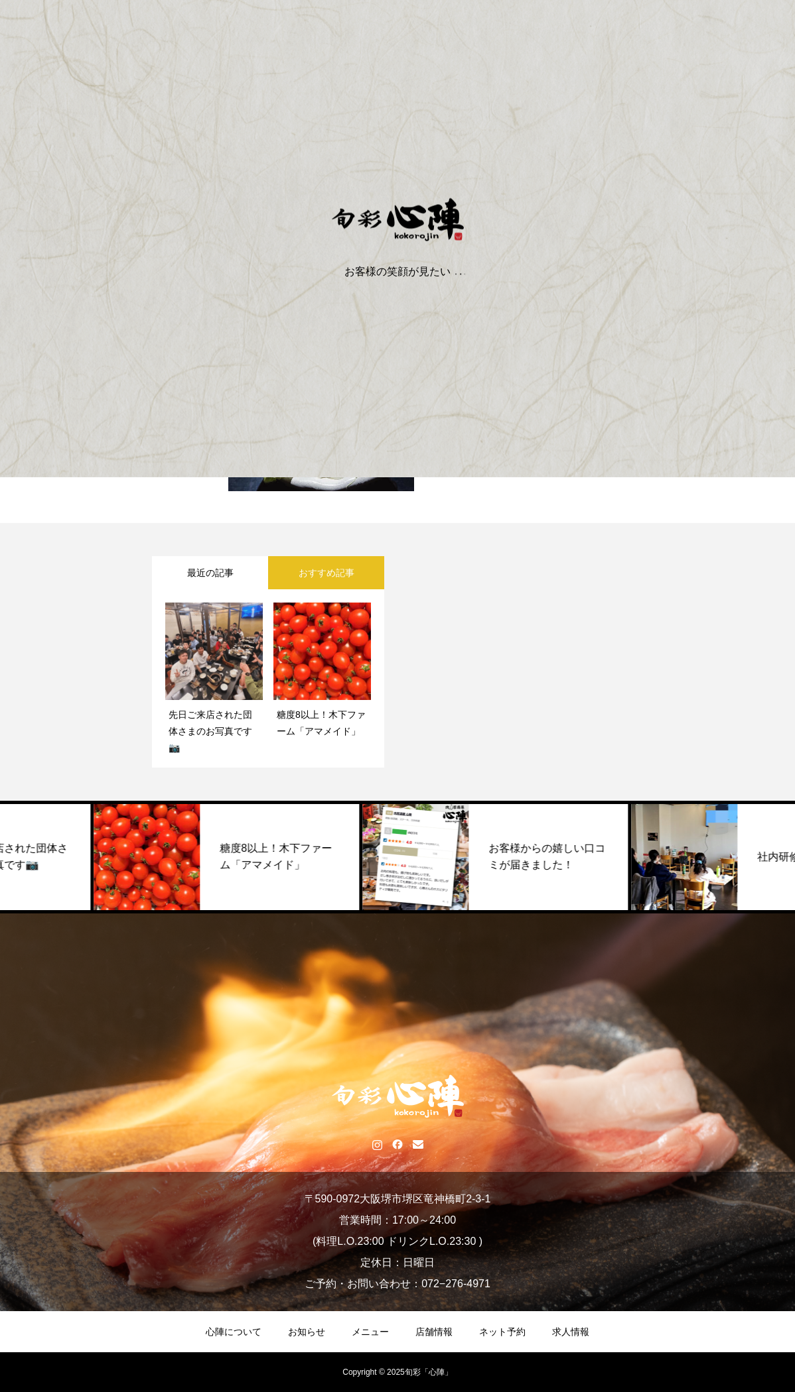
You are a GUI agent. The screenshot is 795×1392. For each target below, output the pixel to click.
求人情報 (570, 1331)
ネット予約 (502, 1331)
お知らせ (306, 1331)
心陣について (233, 1331)
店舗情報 (434, 1331)
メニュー (370, 1331)
